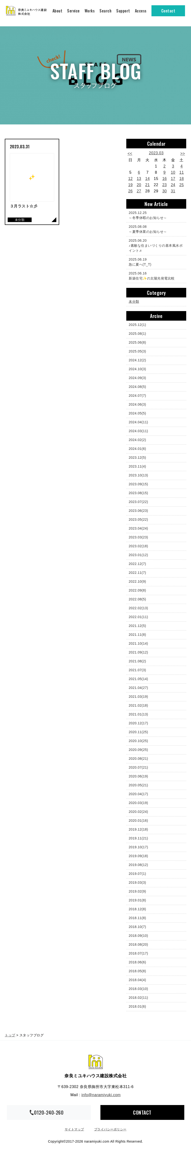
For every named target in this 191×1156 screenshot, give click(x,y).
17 (173, 179)
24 (173, 185)
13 (139, 179)
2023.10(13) (138, 475)
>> (182, 153)
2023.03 (156, 153)
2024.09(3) (137, 378)
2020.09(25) (138, 750)
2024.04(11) (138, 422)
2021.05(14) (138, 679)
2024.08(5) (137, 387)
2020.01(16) (138, 820)
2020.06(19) (138, 776)
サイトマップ (74, 1129)
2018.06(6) (137, 962)
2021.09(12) (138, 652)
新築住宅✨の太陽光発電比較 (155, 275)
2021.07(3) (137, 670)
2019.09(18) (138, 856)
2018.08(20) (138, 944)
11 (181, 172)
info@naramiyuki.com (101, 1095)
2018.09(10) (138, 936)
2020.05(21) (138, 785)
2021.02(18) (138, 705)
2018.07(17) (138, 953)
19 (130, 185)
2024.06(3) (137, 404)
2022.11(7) (137, 573)
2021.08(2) (137, 661)
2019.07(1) (137, 874)
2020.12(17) (138, 723)
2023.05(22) (138, 519)
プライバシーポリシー (110, 1129)
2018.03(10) (138, 989)
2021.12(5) (137, 626)
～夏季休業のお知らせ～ (155, 229)
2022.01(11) (138, 617)
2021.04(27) (138, 688)
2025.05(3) (137, 351)
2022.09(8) (137, 590)
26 (130, 191)
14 (147, 179)
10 (173, 172)
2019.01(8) (137, 900)
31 (173, 191)
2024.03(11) (138, 431)
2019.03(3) (137, 882)
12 (130, 179)
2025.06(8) (137, 342)
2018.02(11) (138, 998)
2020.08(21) (138, 758)
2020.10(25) (138, 741)
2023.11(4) (137, 466)
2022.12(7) (137, 564)
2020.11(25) (138, 732)
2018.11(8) (137, 918)
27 (139, 191)
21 (147, 185)
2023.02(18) (138, 546)
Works (90, 11)
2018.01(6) (137, 1006)
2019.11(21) (138, 838)
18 (181, 179)
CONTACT (142, 1112)
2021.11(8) (137, 635)
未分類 (134, 301)
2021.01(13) (138, 714)
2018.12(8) (137, 909)
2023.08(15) (138, 493)
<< (129, 153)
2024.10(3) (137, 369)
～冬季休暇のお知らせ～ (155, 215)
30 (164, 191)
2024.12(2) (137, 360)
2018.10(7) (137, 927)
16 (164, 179)
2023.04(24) (138, 528)
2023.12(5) (137, 457)
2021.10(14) (138, 643)
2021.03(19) (138, 696)
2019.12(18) (138, 829)
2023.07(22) (138, 502)
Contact (168, 11)
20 (139, 185)
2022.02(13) (138, 608)
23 (164, 185)
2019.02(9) (137, 891)
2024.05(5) (137, 413)
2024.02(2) (137, 440)
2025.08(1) (137, 333)
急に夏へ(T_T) (155, 261)
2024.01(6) (137, 449)
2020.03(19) (138, 803)
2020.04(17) (138, 794)
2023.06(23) (138, 511)
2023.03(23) (138, 537)
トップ (10, 1035)
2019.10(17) (138, 847)
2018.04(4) (137, 980)
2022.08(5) (137, 599)
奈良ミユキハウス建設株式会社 (95, 1062)
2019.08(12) (138, 865)
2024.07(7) (137, 395)
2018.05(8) (137, 971)
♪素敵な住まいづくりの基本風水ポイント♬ (156, 245)
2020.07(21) (138, 767)
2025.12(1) (137, 325)
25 (181, 185)
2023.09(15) (138, 484)
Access (141, 11)
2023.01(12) (138, 555)
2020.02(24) (138, 812)
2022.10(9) (137, 581)
